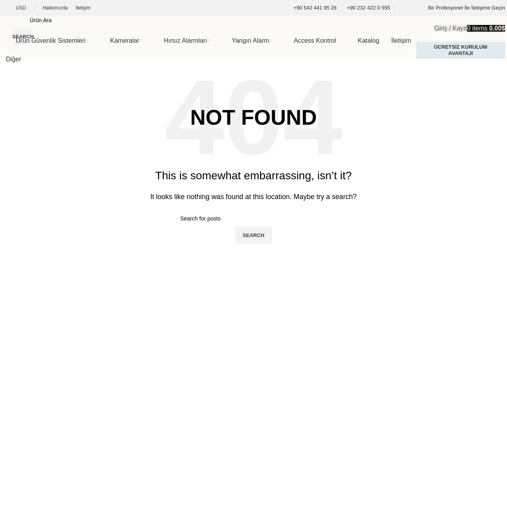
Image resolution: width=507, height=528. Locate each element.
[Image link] (49, 342)
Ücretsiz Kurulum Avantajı (460, 50)
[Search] (222, 20)
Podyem (58, 515)
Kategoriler (22, 396)
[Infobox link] (310, 8)
